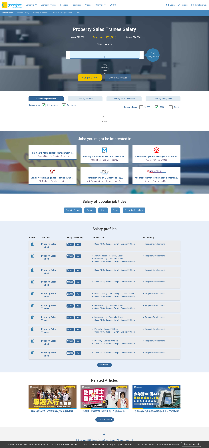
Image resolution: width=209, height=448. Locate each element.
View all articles (104, 419)
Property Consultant (134, 210)
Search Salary (23, 13)
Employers (71, 105)
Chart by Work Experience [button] (124, 99)
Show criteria (104, 44)
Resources (76, 5)
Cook (115, 210)
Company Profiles (48, 5)
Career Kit (31, 5)
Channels (100, 5)
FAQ (78, 13)
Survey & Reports (41, 13)
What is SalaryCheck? (62, 13)
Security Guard (73, 210)
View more (104, 365)
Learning (64, 5)
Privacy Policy (113, 444)
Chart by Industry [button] (85, 99)
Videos (88, 5)
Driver (103, 210)
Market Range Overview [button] (46, 99)
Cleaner (90, 210)
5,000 (162, 107)
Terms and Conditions (133, 444)
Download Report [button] (118, 77)
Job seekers (52, 105)
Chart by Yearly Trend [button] (163, 99)
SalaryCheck (7, 13)
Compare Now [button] (89, 77)
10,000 (147, 107)
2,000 (176, 107)
